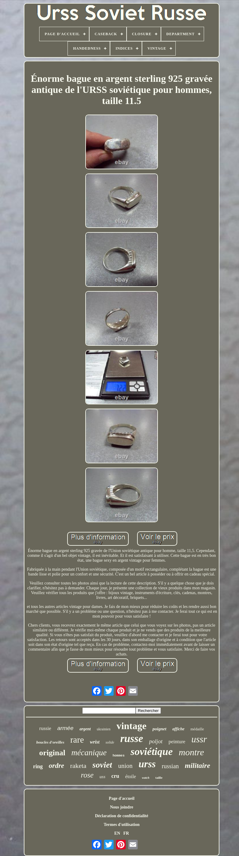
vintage (131, 725)
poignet (159, 728)
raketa (78, 765)
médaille (197, 729)
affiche (178, 729)
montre (191, 752)
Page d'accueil (121, 798)
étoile (130, 776)
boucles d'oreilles (50, 742)
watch (145, 777)
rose (87, 775)
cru (115, 776)
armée (65, 728)
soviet (102, 764)
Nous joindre (121, 807)
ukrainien (103, 729)
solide (109, 742)
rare (77, 739)
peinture (176, 741)
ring (38, 766)
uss (102, 776)
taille (159, 777)
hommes (119, 755)
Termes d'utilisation (122, 824)
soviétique (152, 751)
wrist (94, 741)
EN (117, 833)
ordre (56, 765)
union (125, 765)
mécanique (89, 752)
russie (45, 728)
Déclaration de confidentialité (121, 816)
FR (126, 833)
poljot (155, 741)
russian (170, 766)
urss (147, 764)
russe (131, 738)
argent (85, 729)
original (52, 752)
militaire (197, 765)
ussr (199, 739)
